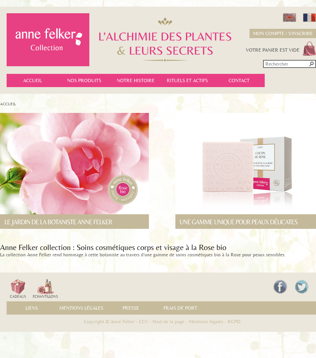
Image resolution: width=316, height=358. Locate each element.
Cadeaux (18, 289)
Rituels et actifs (187, 80)
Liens (31, 308)
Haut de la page (168, 322)
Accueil (32, 80)
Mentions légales (81, 308)
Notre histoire (136, 80)
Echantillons (45, 289)
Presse (130, 308)
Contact (239, 80)
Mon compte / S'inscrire (283, 33)
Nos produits (84, 80)
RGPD (234, 322)
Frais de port (180, 308)
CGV (143, 322)
